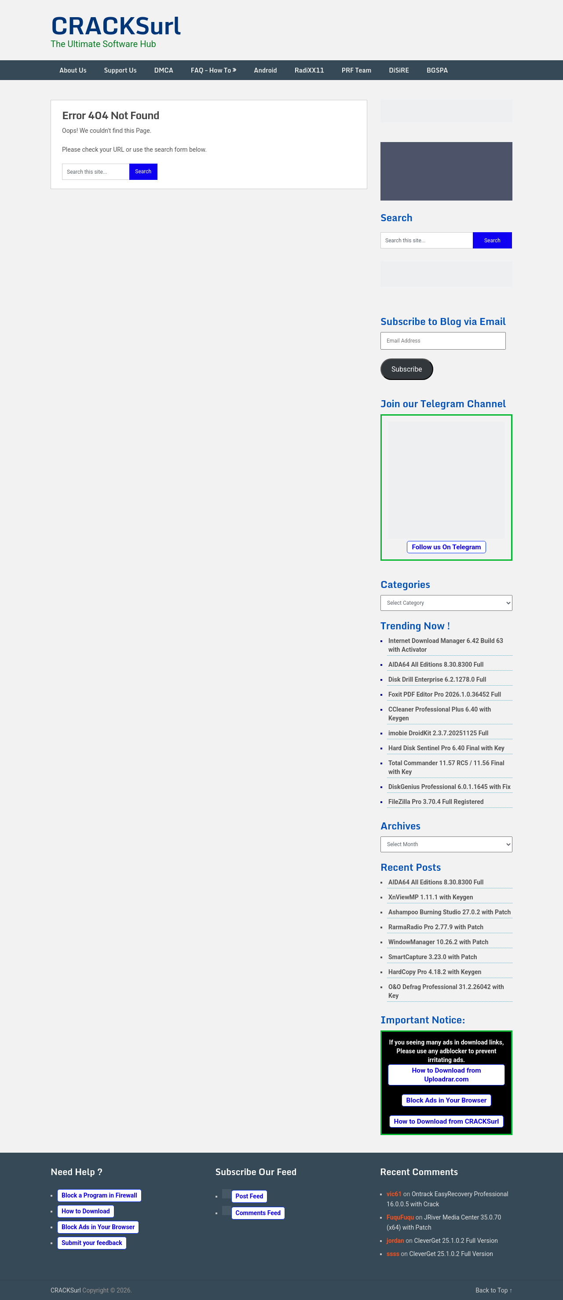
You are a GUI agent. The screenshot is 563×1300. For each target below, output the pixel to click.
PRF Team (357, 70)
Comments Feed (258, 1212)
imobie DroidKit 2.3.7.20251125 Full (438, 733)
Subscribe (406, 369)
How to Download (86, 1211)
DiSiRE (399, 70)
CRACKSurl (116, 25)
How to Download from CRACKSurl (446, 1121)
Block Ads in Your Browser (446, 1100)
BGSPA (437, 70)
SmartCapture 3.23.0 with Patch (432, 956)
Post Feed (249, 1196)
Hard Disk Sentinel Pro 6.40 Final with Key (446, 748)
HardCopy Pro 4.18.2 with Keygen (434, 971)
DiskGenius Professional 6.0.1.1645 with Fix (449, 786)
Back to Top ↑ (493, 1290)
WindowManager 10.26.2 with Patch (438, 942)
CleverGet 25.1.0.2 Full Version (456, 1240)
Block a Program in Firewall (99, 1195)
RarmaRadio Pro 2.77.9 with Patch (435, 927)
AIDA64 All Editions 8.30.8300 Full (436, 664)
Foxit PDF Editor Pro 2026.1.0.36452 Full (444, 694)
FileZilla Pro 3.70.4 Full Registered (436, 801)
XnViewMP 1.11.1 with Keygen (430, 897)
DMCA (163, 70)
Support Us (120, 70)
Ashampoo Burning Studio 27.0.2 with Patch (449, 912)
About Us (73, 70)
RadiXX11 (309, 70)
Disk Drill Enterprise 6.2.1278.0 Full (437, 679)
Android (265, 70)
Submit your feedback (92, 1242)
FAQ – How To (211, 70)
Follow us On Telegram (446, 547)
